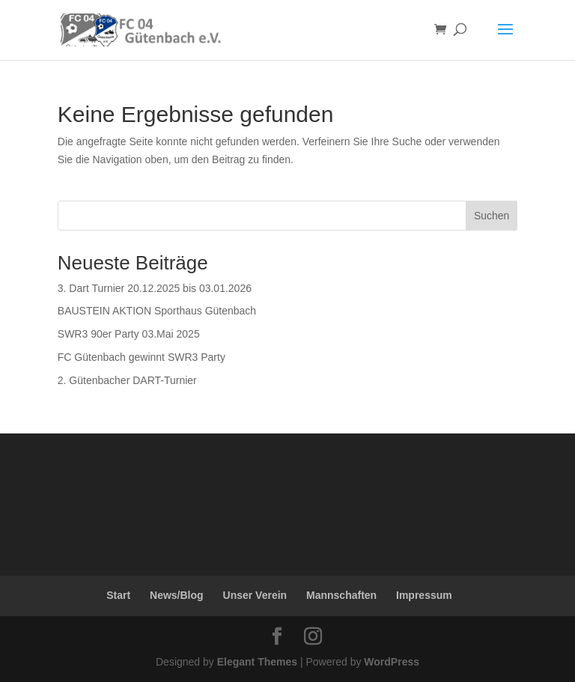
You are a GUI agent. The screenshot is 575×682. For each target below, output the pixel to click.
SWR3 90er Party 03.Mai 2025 (129, 334)
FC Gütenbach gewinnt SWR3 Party (141, 357)
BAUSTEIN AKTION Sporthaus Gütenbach (157, 311)
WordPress (391, 662)
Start (118, 595)
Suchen (491, 216)
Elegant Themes (257, 662)
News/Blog (177, 595)
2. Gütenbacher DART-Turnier (127, 380)
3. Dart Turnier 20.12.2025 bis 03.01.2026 (155, 288)
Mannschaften (341, 595)
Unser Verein (255, 595)
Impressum (424, 595)
